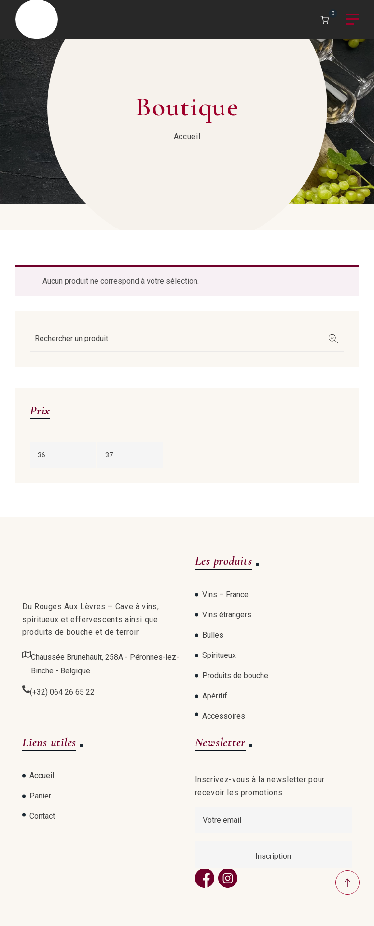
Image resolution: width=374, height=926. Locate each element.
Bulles (212, 635)
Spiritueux (219, 655)
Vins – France (225, 594)
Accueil (187, 136)
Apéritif (214, 695)
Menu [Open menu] (352, 20)
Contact (42, 816)
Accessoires (223, 716)
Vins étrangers (226, 614)
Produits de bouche (235, 675)
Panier (40, 795)
